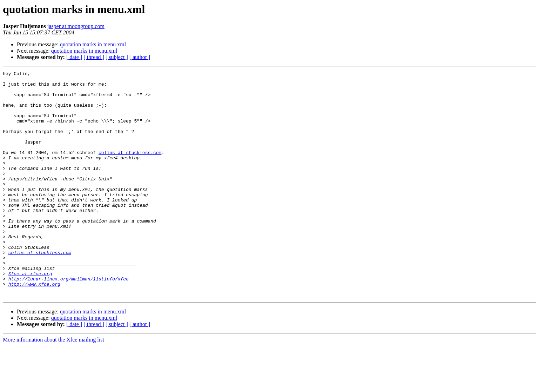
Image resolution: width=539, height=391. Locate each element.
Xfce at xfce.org (30, 314)
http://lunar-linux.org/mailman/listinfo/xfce (68, 321)
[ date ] (74, 57)
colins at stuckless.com (130, 169)
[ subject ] (117, 57)
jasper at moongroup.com (76, 26)
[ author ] (139, 57)
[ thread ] (93, 57)
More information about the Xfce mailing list (53, 385)
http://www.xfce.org (34, 327)
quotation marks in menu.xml (93, 44)
